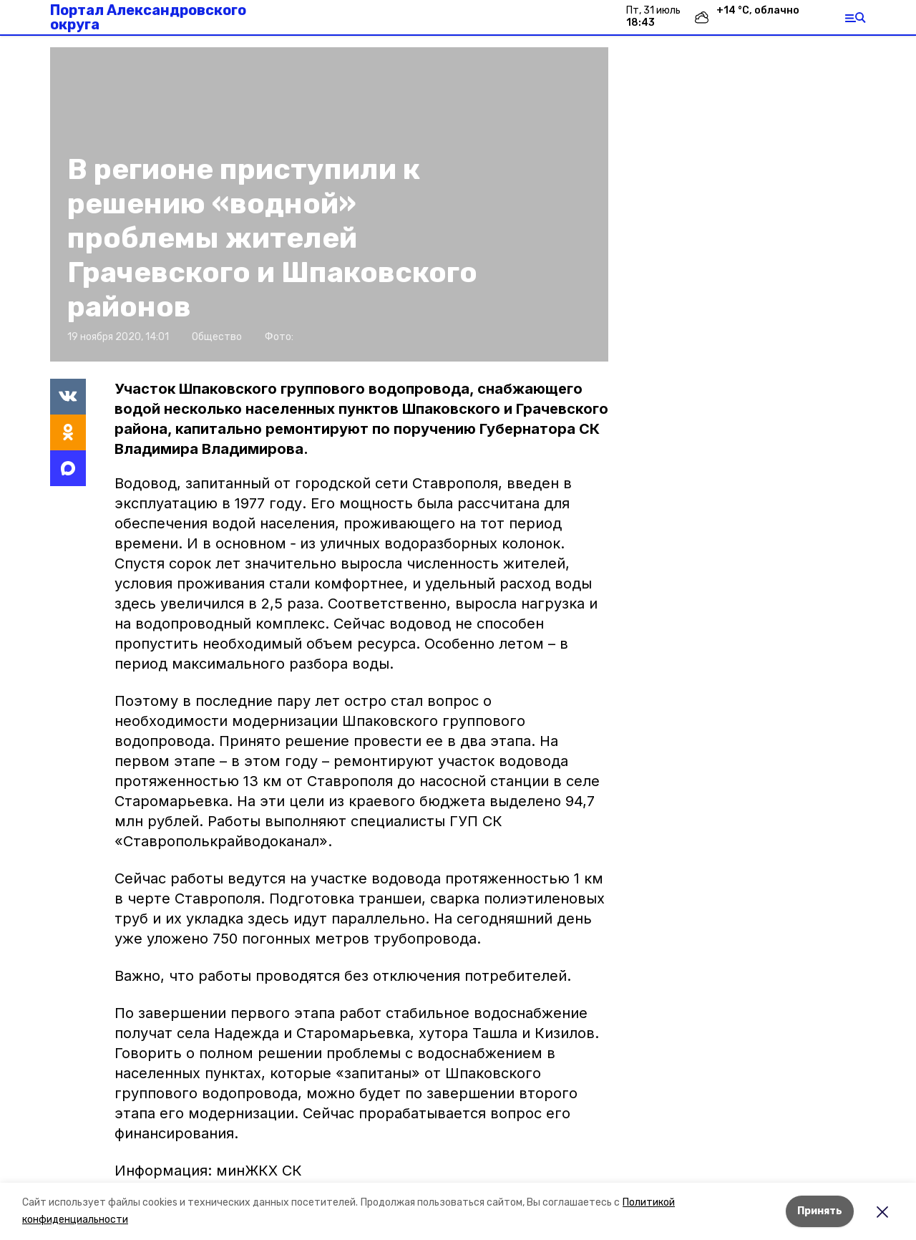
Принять (819, 1211)
